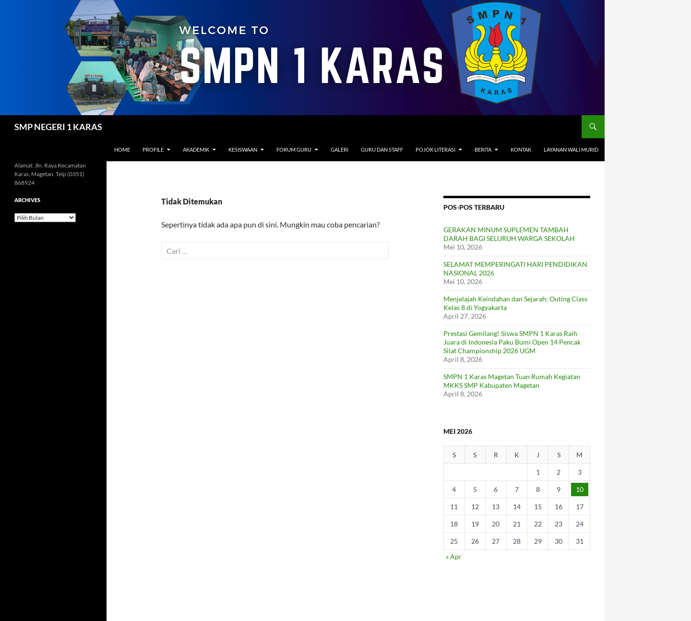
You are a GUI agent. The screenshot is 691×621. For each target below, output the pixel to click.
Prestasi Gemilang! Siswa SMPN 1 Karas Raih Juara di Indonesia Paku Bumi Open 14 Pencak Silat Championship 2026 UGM (512, 342)
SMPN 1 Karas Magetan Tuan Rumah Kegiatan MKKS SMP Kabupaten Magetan (511, 380)
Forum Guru (293, 149)
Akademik (196, 149)
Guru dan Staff (382, 149)
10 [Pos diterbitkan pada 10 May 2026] (580, 489)
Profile (153, 149)
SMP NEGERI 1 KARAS (58, 126)
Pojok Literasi (435, 149)
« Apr (454, 556)
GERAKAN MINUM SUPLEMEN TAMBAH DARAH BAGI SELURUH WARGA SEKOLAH (509, 234)
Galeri (339, 149)
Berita (483, 149)
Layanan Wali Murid (571, 149)
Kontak (521, 149)
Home (122, 149)
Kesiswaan (242, 149)
